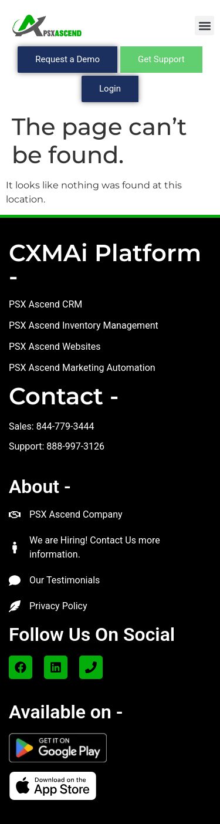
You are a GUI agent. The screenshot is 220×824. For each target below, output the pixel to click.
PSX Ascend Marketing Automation (82, 367)
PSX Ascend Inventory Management (83, 325)
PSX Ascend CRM (45, 304)
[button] (204, 25)
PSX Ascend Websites (55, 346)
